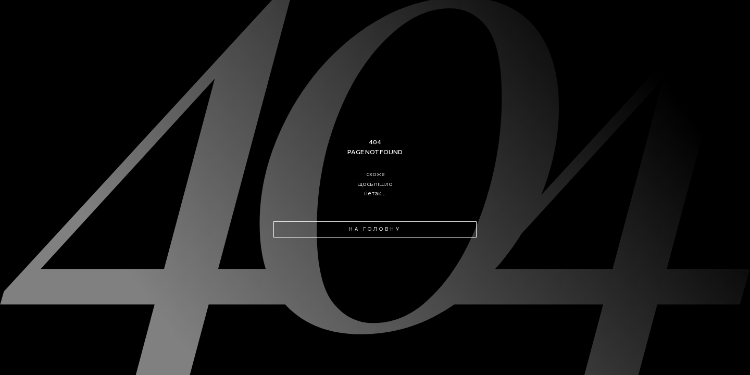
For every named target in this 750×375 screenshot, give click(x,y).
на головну (375, 229)
